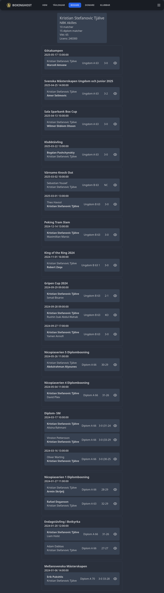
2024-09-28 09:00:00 (56, 306)
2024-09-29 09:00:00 (56, 287)
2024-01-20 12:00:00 (56, 526)
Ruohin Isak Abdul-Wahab (62, 317)
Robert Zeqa (54, 267)
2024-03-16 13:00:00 (56, 450)
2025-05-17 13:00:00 (56, 54)
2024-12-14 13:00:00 (56, 226)
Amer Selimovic (57, 95)
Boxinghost (19, 5)
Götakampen (53, 50)
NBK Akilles (68, 23)
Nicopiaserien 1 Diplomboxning (66, 477)
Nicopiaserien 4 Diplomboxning (66, 383)
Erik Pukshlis (55, 577)
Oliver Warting (55, 457)
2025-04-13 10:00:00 (56, 115)
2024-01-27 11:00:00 (56, 481)
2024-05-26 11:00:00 (56, 356)
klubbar (105, 5)
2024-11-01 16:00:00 (56, 257)
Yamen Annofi (55, 336)
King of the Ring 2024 (59, 253)
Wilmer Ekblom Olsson (61, 126)
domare (90, 5)
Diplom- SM (52, 413)
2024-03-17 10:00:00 (56, 417)
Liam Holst (53, 536)
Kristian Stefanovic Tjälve (62, 61)
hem (44, 5)
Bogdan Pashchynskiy (61, 152)
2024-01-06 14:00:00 (56, 570)
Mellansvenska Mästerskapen (65, 566)
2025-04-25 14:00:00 (56, 85)
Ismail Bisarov (55, 297)
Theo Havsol (54, 202)
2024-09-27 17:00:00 (56, 326)
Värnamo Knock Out (58, 172)
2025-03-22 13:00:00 (56, 146)
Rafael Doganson (58, 501)
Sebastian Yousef (57, 183)
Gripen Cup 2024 (56, 283)
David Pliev (53, 397)
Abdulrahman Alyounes (62, 366)
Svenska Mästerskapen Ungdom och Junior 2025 (78, 81)
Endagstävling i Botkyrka (62, 522)
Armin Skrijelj (55, 491)
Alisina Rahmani (56, 427)
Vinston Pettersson (58, 438)
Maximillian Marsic (58, 236)
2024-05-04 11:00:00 (56, 387)
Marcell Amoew (57, 65)
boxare (74, 5)
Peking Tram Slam (57, 222)
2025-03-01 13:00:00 (56, 196)
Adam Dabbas (55, 546)
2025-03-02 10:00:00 (56, 176)
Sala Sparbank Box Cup (60, 111)
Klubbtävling (53, 142)
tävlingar (59, 5)
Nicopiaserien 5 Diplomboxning (66, 352)
